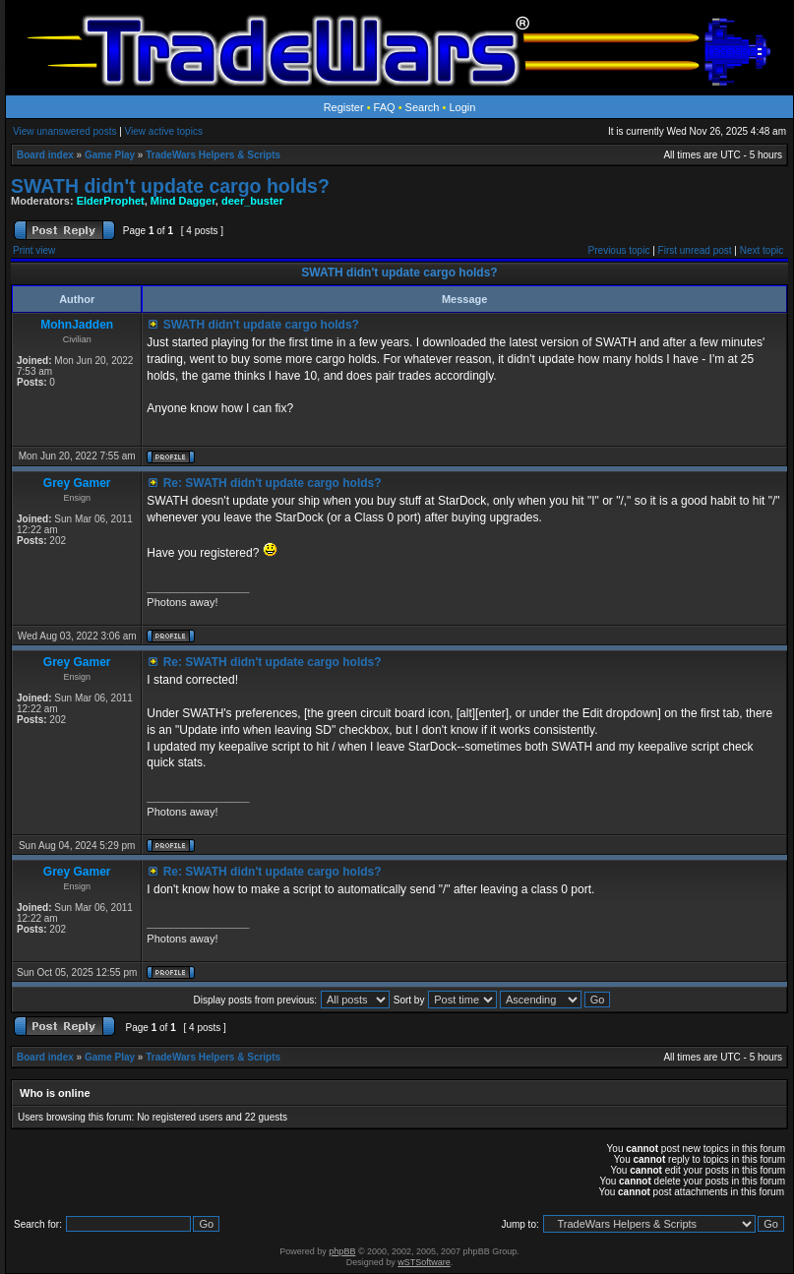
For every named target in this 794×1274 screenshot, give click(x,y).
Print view (34, 250)
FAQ (385, 107)
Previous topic (619, 250)
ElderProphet (111, 201)
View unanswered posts (64, 131)
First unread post (695, 250)
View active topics (164, 131)
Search (422, 107)
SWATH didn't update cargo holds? (170, 186)
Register (344, 107)
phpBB (342, 1251)
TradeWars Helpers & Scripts (213, 155)
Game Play (110, 155)
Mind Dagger (183, 201)
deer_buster (252, 201)
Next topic (761, 250)
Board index (45, 155)
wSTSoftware (424, 1262)
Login (462, 107)
